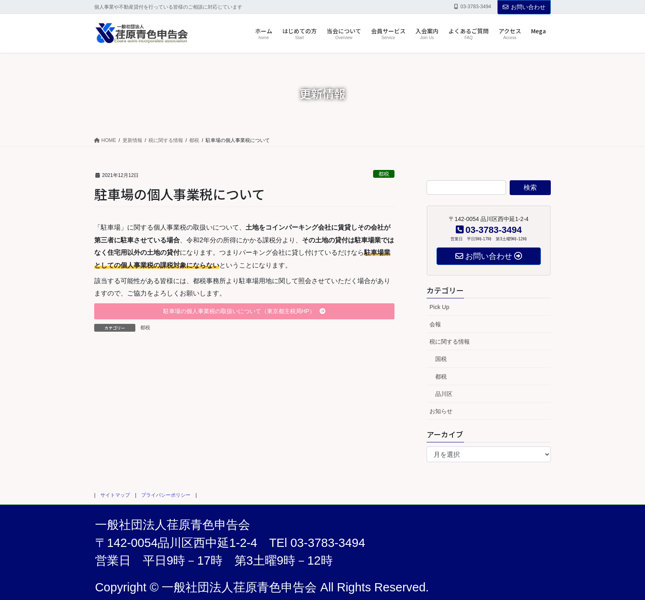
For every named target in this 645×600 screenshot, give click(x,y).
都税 (383, 174)
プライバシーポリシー (165, 495)
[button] (244, 311)
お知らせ (440, 411)
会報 (435, 324)
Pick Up (439, 307)
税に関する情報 (449, 341)
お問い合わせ (524, 7)
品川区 (443, 394)
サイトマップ (115, 495)
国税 (441, 359)
